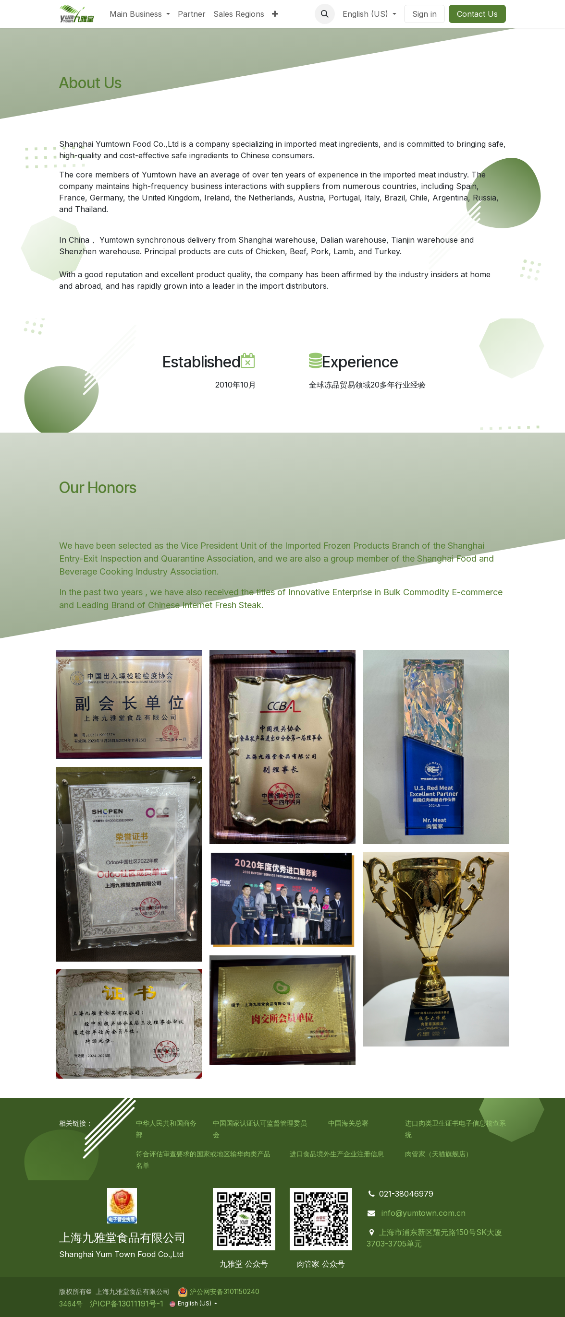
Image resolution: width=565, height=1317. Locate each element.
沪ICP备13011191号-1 (125, 1303)
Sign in (424, 14)
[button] (325, 14)
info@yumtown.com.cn (423, 1213)
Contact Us (477, 14)
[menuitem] (140, 14)
